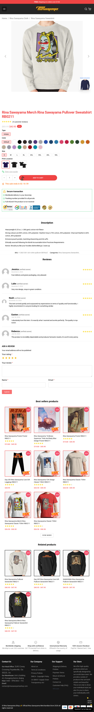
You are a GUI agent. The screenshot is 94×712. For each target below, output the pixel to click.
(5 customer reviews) (20, 122)
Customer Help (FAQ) (60, 685)
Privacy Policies (37, 673)
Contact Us (57, 682)
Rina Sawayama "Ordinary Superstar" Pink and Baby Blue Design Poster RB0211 (45, 438)
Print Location (7, 159)
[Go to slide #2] (53, 97)
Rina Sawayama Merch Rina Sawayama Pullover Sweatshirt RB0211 (16, 623)
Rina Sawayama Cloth (19, 18)
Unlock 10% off (89, 701)
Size (3, 151)
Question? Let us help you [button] (83, 709)
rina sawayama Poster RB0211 (75, 436)
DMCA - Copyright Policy (40, 676)
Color (4, 138)
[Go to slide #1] (41, 97)
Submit (7, 392)
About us (34, 666)
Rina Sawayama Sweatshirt (42, 18)
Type (4, 130)
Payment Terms (58, 673)
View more (47, 535)
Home (4, 18)
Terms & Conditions (38, 670)
